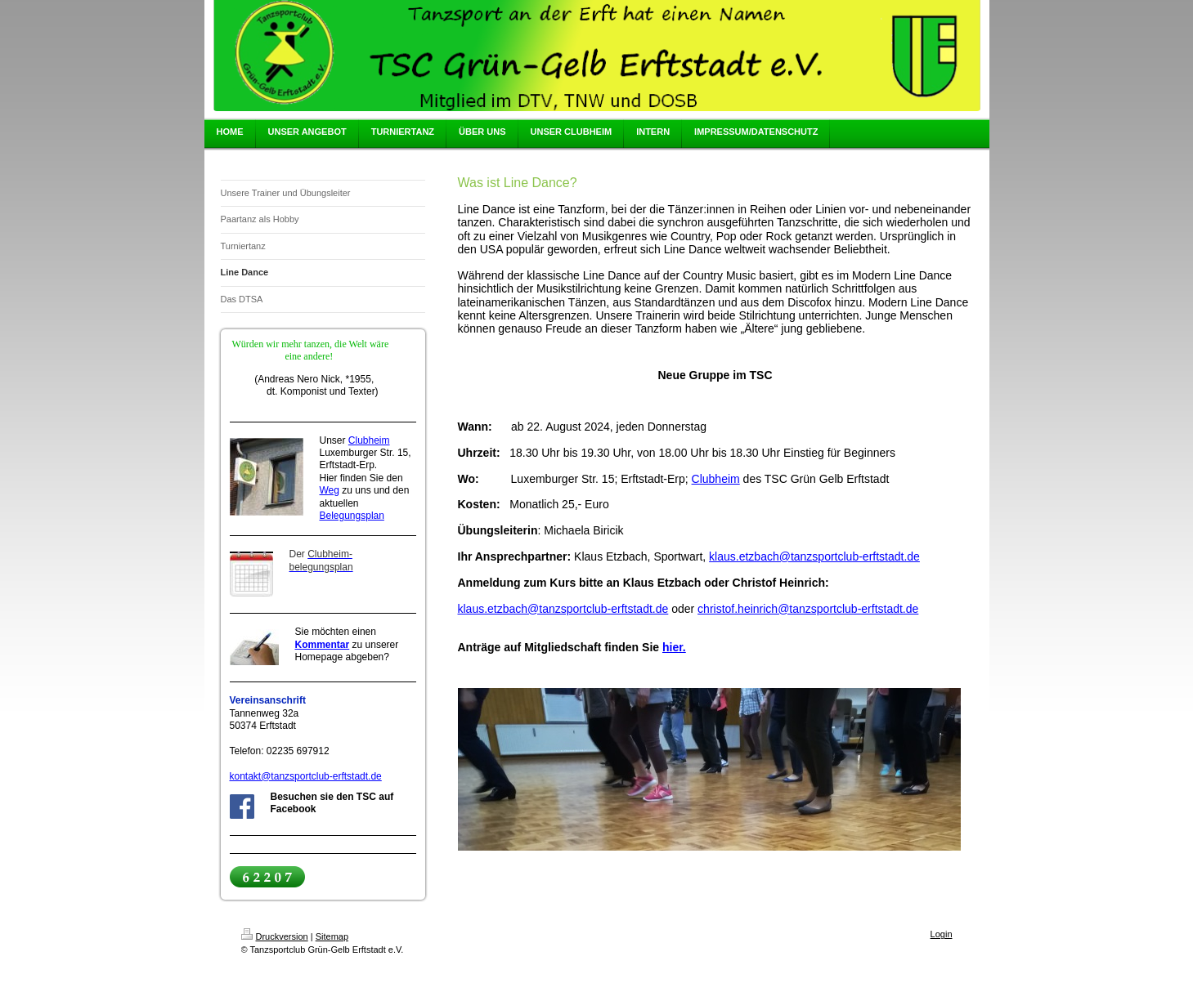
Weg (329, 490)
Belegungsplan (352, 515)
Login (942, 934)
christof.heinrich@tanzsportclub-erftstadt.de (807, 608)
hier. (674, 647)
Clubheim (369, 440)
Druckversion (274, 936)
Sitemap (332, 936)
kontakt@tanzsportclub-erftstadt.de (306, 776)
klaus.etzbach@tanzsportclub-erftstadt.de (814, 556)
